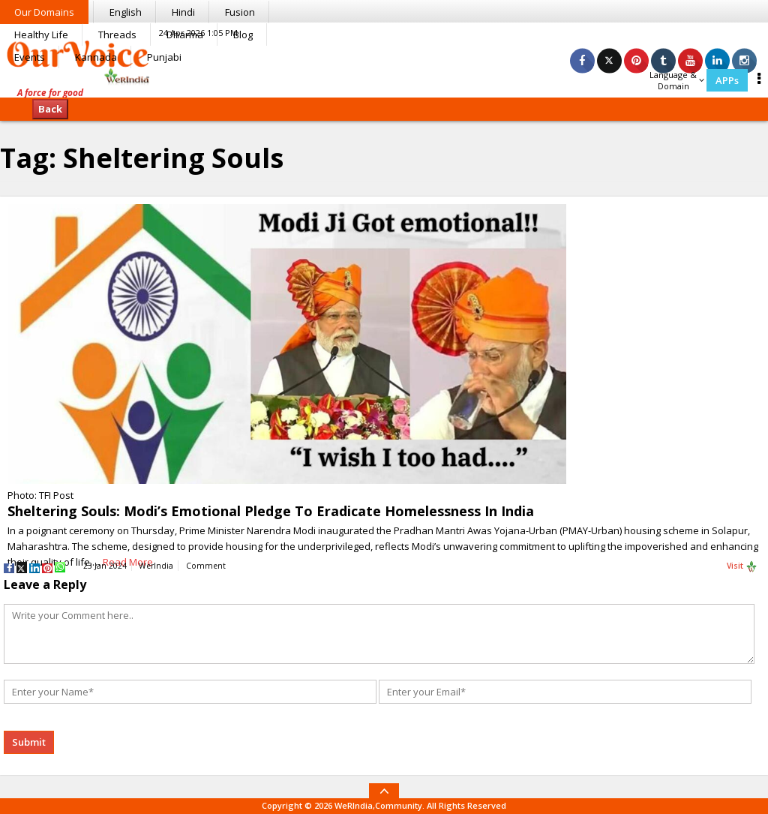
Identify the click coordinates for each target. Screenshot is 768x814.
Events (29, 57)
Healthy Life (41, 34)
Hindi (183, 12)
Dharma (184, 34)
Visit (742, 566)
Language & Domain (677, 80)
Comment (206, 565)
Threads (117, 34)
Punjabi (164, 57)
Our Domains (44, 12)
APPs (727, 80)
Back (50, 109)
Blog (243, 34)
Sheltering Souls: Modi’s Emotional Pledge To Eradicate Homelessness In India (271, 511)
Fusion (240, 12)
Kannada (96, 57)
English (126, 12)
